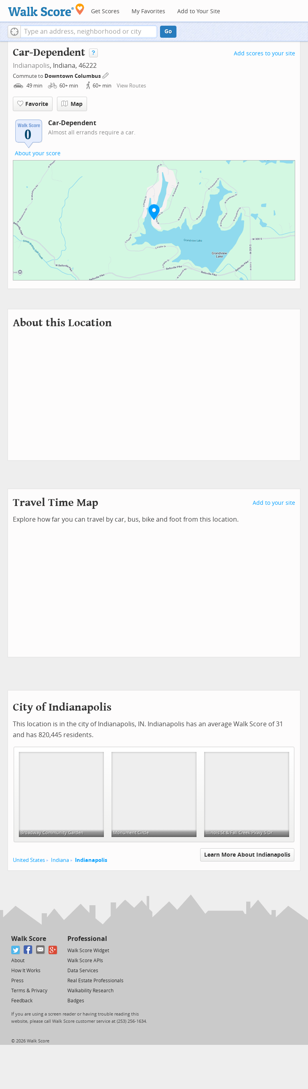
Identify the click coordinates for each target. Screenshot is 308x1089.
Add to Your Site (198, 11)
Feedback (21, 1001)
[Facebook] (28, 950)
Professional (87, 939)
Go (168, 31)
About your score (38, 153)
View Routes (131, 86)
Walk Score (28, 939)
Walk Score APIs (85, 960)
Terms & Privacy (29, 991)
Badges (75, 1001)
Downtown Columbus (73, 76)
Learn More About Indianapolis (247, 854)
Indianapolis (31, 65)
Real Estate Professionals (95, 980)
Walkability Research (90, 991)
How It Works (26, 970)
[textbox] (88, 31)
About (17, 960)
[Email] (40, 950)
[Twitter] (15, 950)
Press (17, 980)
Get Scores (105, 11)
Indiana (60, 860)
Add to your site (274, 503)
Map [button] (72, 104)
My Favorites (148, 11)
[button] (14, 31)
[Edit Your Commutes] (106, 75)
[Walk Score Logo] (46, 9)
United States (29, 860)
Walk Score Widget (88, 950)
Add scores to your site (264, 53)
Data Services (82, 970)
